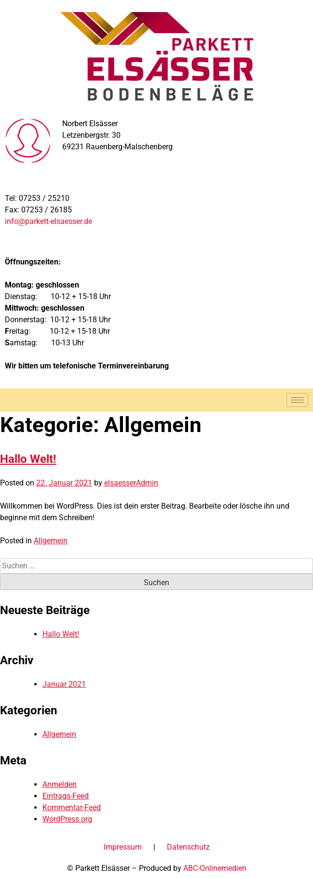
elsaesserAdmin (131, 482)
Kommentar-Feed (71, 807)
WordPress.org (67, 819)
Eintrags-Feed (65, 795)
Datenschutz (188, 847)
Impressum (123, 847)
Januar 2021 (64, 684)
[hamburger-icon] (297, 400)
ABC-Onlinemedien (214, 868)
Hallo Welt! (28, 459)
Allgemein (51, 540)
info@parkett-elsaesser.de (48, 221)
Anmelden (59, 784)
